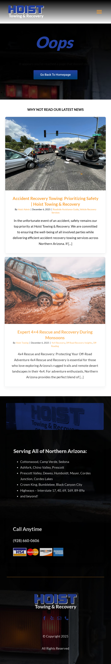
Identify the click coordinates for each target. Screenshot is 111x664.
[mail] (59, 620)
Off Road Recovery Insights (77, 342)
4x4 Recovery (56, 342)
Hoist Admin (23, 209)
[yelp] (52, 620)
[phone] (67, 620)
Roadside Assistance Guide (65, 209)
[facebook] (44, 620)
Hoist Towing (20, 342)
